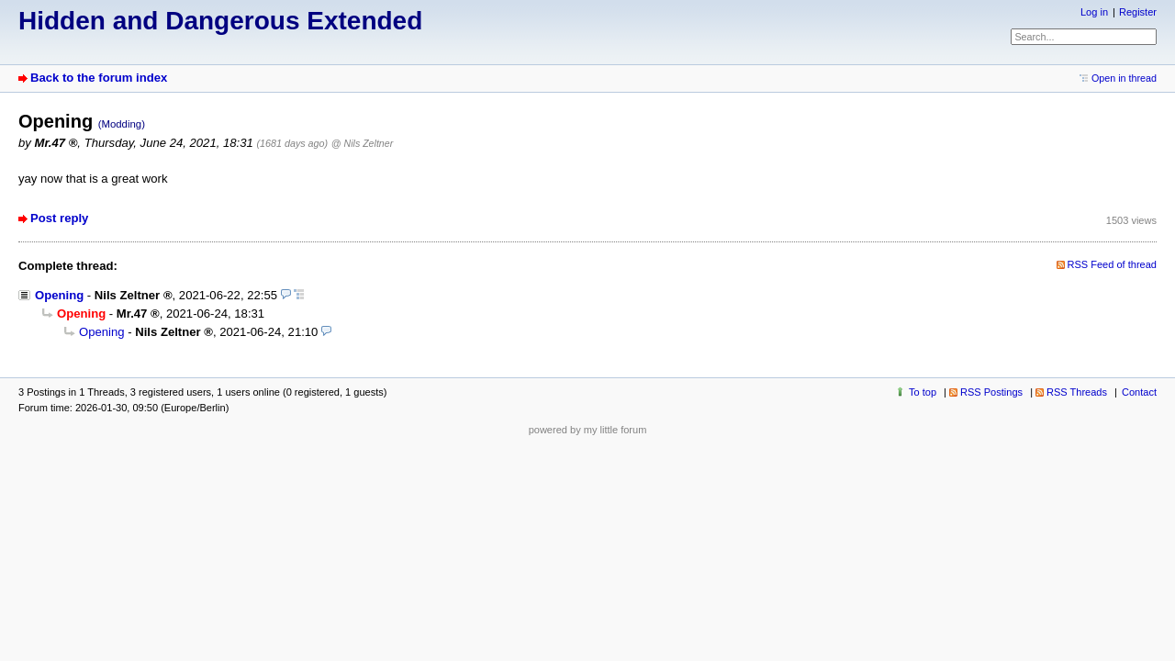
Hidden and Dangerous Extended (220, 20)
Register (1138, 11)
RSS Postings (991, 392)
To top (922, 392)
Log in (1094, 11)
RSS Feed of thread (1113, 264)
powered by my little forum (588, 429)
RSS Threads (1076, 392)
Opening (59, 295)
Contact (1139, 392)
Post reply (59, 218)
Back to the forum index (98, 77)
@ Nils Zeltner (362, 143)
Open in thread (1124, 78)
